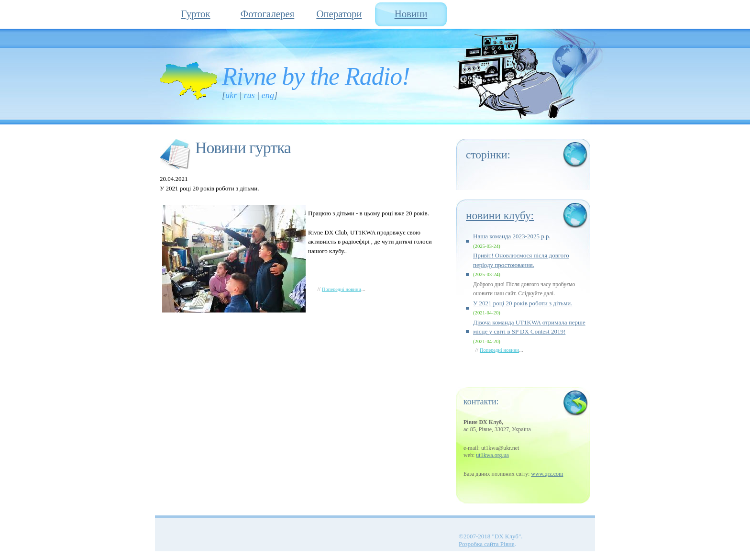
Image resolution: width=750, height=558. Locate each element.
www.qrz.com (547, 473)
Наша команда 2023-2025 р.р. (512, 236)
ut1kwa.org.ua (492, 455)
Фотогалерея (268, 13)
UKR (231, 95)
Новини (411, 13)
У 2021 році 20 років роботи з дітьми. (523, 303)
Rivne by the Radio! (316, 76)
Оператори (339, 13)
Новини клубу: (500, 215)
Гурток (195, 13)
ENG (268, 95)
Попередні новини (341, 289)
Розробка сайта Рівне (487, 543)
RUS (248, 95)
